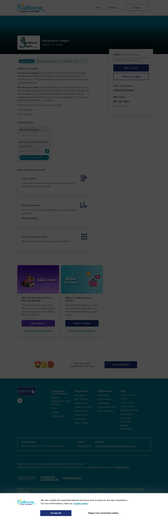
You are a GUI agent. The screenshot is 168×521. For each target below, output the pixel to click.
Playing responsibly (127, 427)
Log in (137, 7)
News (54, 408)
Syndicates (80, 418)
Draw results (81, 414)
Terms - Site (127, 402)
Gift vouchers (82, 399)
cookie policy (80, 503)
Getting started (106, 410)
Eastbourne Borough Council (74, 488)
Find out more (30, 217)
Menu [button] (113, 7)
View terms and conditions (38, 331)
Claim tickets (81, 403)
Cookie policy (59, 416)
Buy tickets (131, 68)
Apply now (103, 395)
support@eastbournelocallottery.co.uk (115, 446)
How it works (81, 410)
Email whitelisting (129, 410)
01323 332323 (84, 446)
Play (98, 7)
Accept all (56, 513)
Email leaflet (104, 403)
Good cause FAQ (106, 407)
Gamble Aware (121, 467)
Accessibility (127, 414)
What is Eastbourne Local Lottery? (61, 401)
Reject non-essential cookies (103, 513)
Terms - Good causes (128, 397)
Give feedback (120, 364)
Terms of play (128, 406)
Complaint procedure (126, 420)
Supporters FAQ (83, 407)
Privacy (55, 412)
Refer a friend (81, 323)
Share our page (131, 76)
